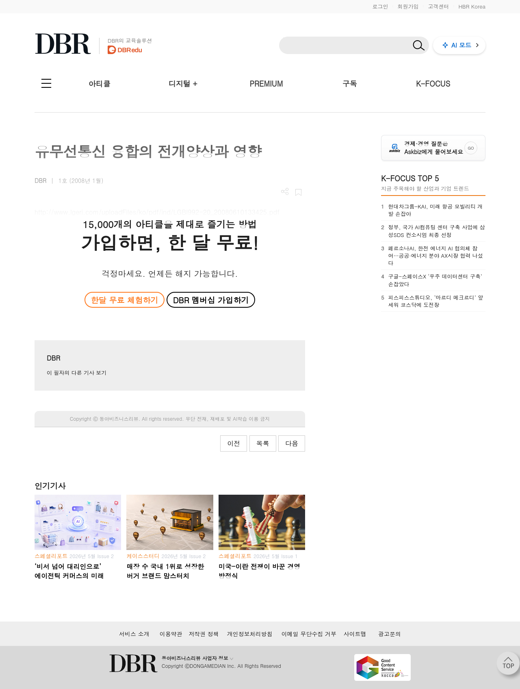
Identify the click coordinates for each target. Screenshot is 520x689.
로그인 (380, 6)
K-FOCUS (433, 83)
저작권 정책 (203, 634)
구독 (349, 83)
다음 (291, 443)
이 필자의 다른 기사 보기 (76, 372)
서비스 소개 (134, 634)
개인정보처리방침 (250, 634)
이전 (233, 443)
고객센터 (438, 6)
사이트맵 (355, 634)
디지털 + (183, 83)
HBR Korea (471, 6)
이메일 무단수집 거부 (309, 634)
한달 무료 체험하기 (124, 299)
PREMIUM (266, 83)
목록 (262, 443)
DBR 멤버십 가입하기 (211, 299)
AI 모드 (461, 45)
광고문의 (389, 634)
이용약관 (171, 634)
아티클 (99, 83)
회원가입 (407, 6)
